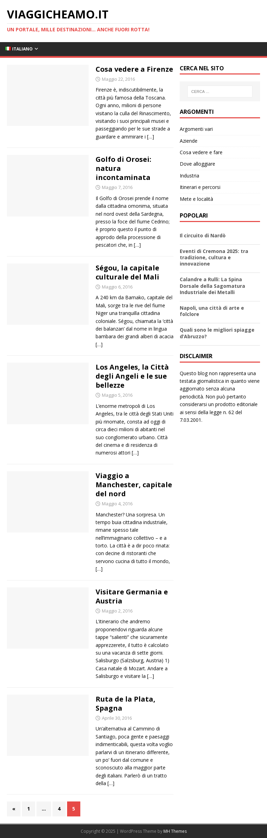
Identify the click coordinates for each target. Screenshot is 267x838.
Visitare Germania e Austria (132, 596)
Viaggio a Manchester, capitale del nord (134, 484)
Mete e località (196, 199)
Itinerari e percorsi (200, 187)
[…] (150, 136)
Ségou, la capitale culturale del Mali (127, 272)
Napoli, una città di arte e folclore (212, 311)
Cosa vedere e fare (201, 152)
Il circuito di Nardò (203, 235)
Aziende (188, 140)
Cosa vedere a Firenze (134, 69)
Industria (189, 175)
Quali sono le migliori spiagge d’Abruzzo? (217, 332)
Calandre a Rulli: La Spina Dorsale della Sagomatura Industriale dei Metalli (212, 285)
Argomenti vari (196, 129)
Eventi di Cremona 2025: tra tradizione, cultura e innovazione (214, 257)
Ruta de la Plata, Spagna (125, 703)
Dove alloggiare (197, 163)
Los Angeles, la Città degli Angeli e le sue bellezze (132, 376)
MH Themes (175, 831)
